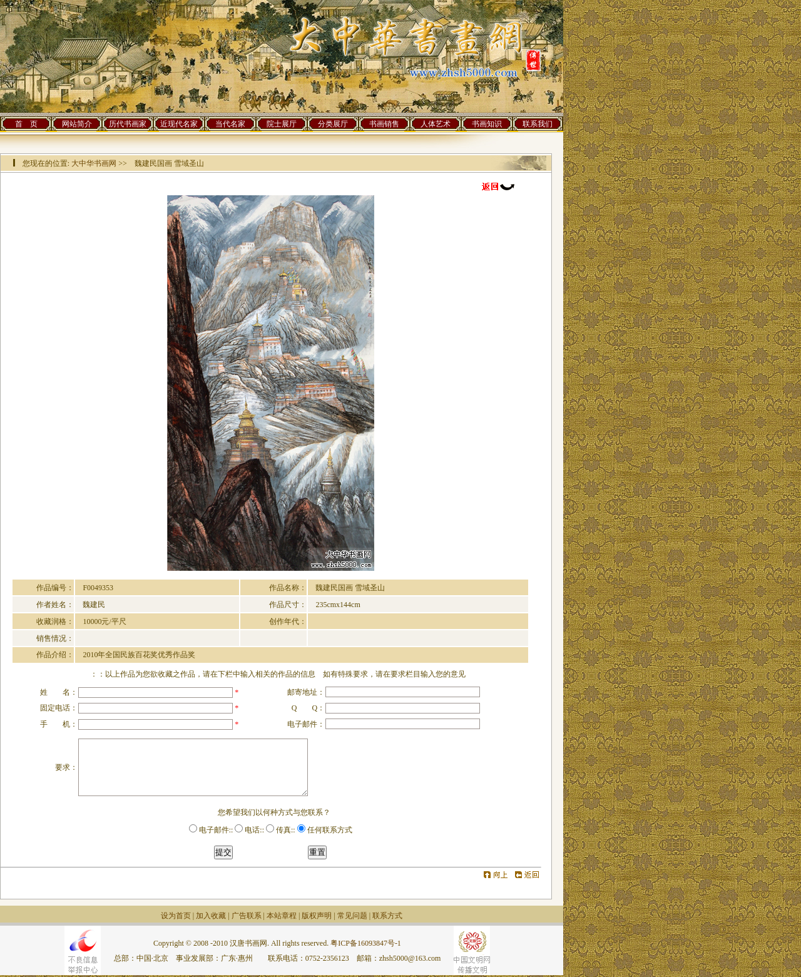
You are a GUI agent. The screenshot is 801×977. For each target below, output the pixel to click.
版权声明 (317, 915)
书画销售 (384, 124)
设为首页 (176, 915)
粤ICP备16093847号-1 (365, 943)
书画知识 (487, 124)
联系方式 (387, 915)
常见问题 (352, 915)
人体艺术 (436, 124)
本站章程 (282, 915)
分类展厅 (333, 124)
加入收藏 (211, 915)
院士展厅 (282, 124)
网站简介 (77, 124)
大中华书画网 (93, 163)
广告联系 (247, 915)
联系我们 (538, 124)
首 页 (26, 124)
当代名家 (230, 124)
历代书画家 (127, 124)
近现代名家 (179, 124)
